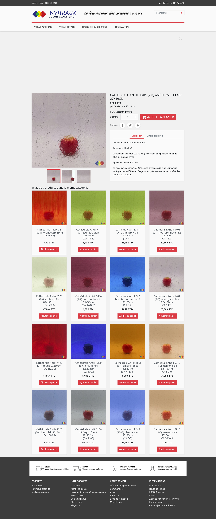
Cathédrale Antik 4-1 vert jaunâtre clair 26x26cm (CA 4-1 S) (88, 234)
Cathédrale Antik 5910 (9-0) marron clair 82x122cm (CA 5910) (167, 367)
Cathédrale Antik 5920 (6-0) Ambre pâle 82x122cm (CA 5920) (49, 300)
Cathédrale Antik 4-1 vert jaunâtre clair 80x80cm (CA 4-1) (128, 234)
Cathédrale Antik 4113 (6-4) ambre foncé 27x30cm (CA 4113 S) (128, 367)
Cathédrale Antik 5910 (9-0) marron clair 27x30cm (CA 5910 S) (167, 434)
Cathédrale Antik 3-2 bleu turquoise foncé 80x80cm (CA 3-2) (127, 300)
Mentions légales (79, 489)
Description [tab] (137, 136)
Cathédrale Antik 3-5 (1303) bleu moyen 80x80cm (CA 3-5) (128, 434)
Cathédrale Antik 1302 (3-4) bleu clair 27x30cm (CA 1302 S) (49, 432)
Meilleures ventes (40, 492)
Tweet (130, 125)
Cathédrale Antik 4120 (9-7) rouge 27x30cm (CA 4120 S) (49, 365)
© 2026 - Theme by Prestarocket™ (92, 515)
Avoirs (113, 492)
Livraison (75, 485)
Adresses (114, 495)
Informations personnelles (123, 485)
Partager (122, 125)
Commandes (116, 489)
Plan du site (76, 502)
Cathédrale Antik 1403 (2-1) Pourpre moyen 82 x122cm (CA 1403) (167, 234)
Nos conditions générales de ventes (88, 492)
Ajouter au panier (158, 117)
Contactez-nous (78, 499)
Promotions (37, 485)
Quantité (114, 117)
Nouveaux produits (41, 489)
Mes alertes (116, 502)
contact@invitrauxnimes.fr (162, 505)
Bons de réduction (119, 499)
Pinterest (138, 125)
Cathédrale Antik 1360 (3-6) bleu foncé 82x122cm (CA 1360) (88, 367)
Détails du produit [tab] (155, 136)
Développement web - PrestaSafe (125, 515)
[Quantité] (129, 117)
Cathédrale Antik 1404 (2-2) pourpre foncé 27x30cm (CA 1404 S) (88, 300)
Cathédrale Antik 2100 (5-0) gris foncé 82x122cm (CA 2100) (88, 434)
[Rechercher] (169, 12)
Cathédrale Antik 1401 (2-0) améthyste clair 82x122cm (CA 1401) (167, 300)
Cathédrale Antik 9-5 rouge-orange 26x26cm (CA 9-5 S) (49, 232)
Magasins (75, 505)
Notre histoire (77, 495)
